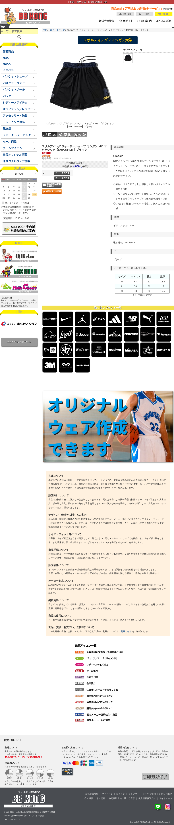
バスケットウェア (57, 30)
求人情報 (101, 798)
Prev (2, 174)
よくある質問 (149, 794)
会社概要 (88, 798)
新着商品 (8, 51)
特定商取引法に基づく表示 (122, 798)
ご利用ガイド (125, 631)
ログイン (120, 794)
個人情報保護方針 (147, 798)
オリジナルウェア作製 (16, 161)
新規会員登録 (91, 794)
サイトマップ (165, 798)
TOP (45, 30)
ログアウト (133, 794)
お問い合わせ (165, 794)
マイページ (107, 794)
